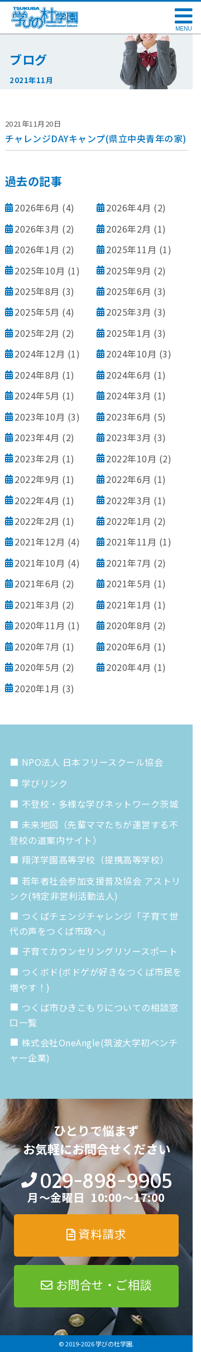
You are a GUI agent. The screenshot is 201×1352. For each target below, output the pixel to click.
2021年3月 (37, 604)
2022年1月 (128, 521)
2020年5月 (37, 667)
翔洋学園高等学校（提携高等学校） (95, 859)
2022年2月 (37, 521)
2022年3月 (128, 500)
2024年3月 (128, 395)
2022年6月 (128, 479)
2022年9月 (37, 479)
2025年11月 (131, 249)
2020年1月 (37, 688)
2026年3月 (37, 228)
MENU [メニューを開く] (183, 29)
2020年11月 (40, 625)
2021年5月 (128, 583)
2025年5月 (37, 311)
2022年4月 (37, 500)
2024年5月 (37, 395)
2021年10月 (40, 562)
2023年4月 (37, 437)
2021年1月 (128, 604)
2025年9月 (128, 270)
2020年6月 (128, 646)
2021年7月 (128, 562)
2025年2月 (37, 333)
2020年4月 (128, 667)
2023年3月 (128, 437)
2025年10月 (40, 270)
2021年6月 (37, 583)
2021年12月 (40, 541)
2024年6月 (128, 375)
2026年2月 (128, 228)
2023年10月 (40, 416)
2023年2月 (37, 458)
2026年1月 (37, 249)
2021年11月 (131, 541)
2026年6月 (37, 207)
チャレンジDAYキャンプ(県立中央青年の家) (95, 138)
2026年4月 (128, 207)
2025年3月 (128, 311)
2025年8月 (37, 291)
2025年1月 (128, 333)
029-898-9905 (106, 1181)
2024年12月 (40, 353)
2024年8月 (37, 375)
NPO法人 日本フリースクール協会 (93, 762)
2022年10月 (131, 458)
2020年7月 (37, 646)
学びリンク (45, 783)
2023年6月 (128, 416)
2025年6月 (128, 291)
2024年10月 (131, 353)
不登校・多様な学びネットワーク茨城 (100, 803)
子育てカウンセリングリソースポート (100, 951)
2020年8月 (128, 625)
